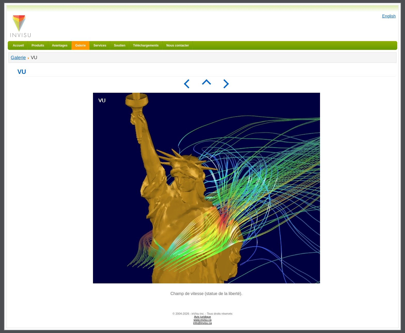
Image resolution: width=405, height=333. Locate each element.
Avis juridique (202, 316)
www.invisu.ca (202, 319)
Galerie (18, 57)
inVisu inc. (20, 25)
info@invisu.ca (202, 322)
